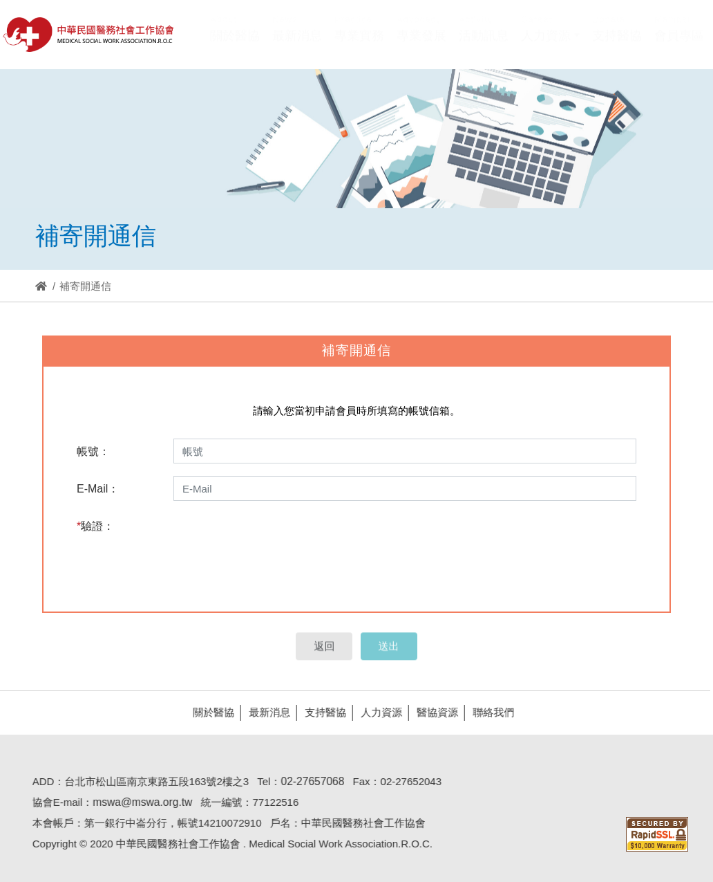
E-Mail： (98, 489)
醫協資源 (433, 712)
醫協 (89, 35)
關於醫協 (209, 712)
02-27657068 (308, 781)
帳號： (93, 451)
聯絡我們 (489, 712)
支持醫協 (321, 712)
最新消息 (265, 712)
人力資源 (377, 712)
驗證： (95, 526)
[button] (550, 44)
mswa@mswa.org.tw (138, 802)
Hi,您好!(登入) (587, 12)
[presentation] (278, 540)
